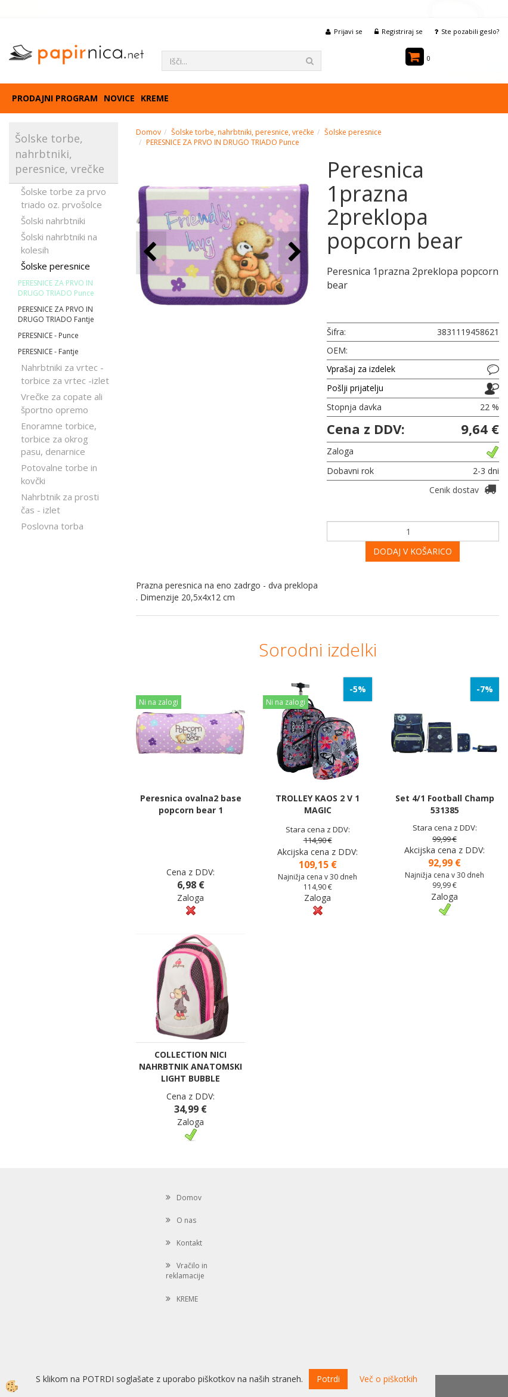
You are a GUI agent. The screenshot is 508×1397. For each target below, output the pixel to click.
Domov (148, 132)
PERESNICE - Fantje (48, 351)
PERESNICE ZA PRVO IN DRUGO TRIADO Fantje (56, 314)
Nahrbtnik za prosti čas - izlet (60, 503)
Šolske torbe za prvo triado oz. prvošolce (63, 197)
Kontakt (189, 1243)
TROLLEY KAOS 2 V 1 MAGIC (317, 804)
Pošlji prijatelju (355, 388)
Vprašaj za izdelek (361, 368)
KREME (155, 98)
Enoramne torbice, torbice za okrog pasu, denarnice (59, 438)
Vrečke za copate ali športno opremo (62, 403)
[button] (293, 252)
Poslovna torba (52, 526)
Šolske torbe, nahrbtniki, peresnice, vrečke (242, 132)
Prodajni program (55, 98)
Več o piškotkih (388, 1378)
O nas (186, 1220)
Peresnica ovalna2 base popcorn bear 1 (190, 804)
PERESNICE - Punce (48, 335)
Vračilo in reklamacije (186, 1270)
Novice (119, 98)
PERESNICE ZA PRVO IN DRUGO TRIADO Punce (56, 288)
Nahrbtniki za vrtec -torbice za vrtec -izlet (65, 373)
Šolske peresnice (55, 266)
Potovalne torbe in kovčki (59, 473)
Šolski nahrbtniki (53, 221)
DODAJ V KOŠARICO (412, 551)
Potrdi (328, 1378)
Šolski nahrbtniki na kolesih (59, 243)
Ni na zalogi (158, 702)
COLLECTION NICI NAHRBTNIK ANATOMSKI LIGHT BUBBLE (190, 1066)
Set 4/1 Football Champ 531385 (444, 804)
